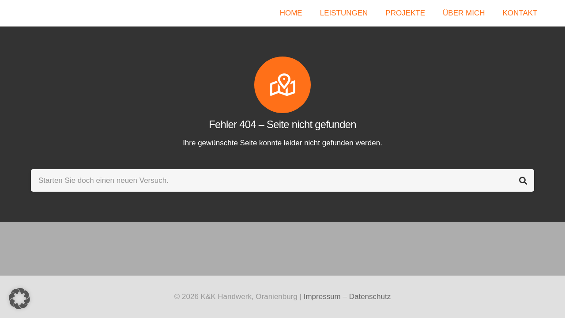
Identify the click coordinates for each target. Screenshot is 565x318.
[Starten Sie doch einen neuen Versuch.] (282, 180)
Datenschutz (370, 296)
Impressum (322, 296)
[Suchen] (523, 180)
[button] (19, 298)
